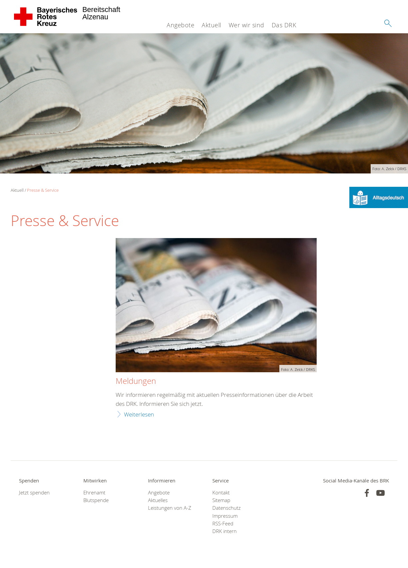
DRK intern (224, 531)
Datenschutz (226, 508)
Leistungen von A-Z (169, 508)
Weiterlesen (139, 414)
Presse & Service (43, 190)
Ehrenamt (94, 492)
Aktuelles (158, 500)
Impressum (225, 516)
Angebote (180, 25)
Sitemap (221, 500)
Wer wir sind (246, 25)
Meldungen (136, 381)
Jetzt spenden (34, 492)
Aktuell (211, 25)
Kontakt (221, 492)
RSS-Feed (222, 523)
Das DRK (284, 25)
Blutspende (96, 500)
